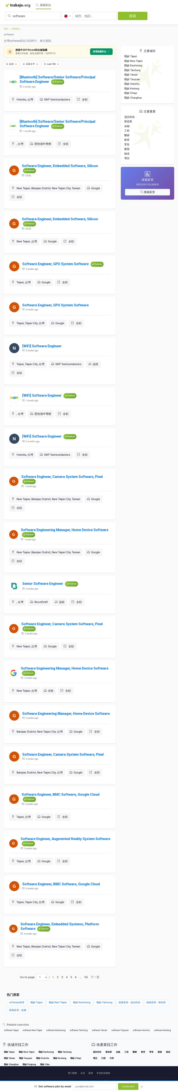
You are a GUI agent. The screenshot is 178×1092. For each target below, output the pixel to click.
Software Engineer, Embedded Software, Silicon (60, 166)
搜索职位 (43, 5)
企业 (82, 1073)
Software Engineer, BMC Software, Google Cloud (60, 794)
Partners (72, 1081)
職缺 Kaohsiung (133, 65)
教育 (127, 139)
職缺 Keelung (131, 88)
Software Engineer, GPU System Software (55, 264)
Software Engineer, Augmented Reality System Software (65, 839)
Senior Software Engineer (42, 584)
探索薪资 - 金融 (17, 1010)
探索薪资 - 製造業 (156, 1002)
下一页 (95, 977)
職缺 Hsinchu (131, 83)
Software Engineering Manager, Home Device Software (64, 530)
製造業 (128, 121)
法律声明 (83, 1081)
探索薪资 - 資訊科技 (129, 1002)
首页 (6, 29)
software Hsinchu (141, 1030)
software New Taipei (32, 1030)
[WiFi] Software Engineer (42, 346)
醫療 (127, 135)
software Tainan (99, 1030)
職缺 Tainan (131, 74)
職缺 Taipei (130, 56)
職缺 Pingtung (29, 1064)
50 (86, 977)
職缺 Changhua (133, 97)
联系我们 (106, 1081)
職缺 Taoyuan (132, 79)
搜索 (132, 16)
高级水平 (30, 64)
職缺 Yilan (45, 1064)
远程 (11, 64)
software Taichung (79, 1030)
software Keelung (162, 1030)
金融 (127, 126)
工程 (127, 130)
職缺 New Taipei (133, 61)
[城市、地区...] (94, 16)
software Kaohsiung (56, 1030)
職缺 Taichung (132, 70)
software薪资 (16, 1002)
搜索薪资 (147, 192)
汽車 (112, 1058)
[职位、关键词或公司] (32, 16)
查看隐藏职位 (101, 51)
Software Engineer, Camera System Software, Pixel (62, 477)
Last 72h (51, 64)
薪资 (90, 1073)
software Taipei (11, 1030)
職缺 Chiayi (130, 93)
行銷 (103, 1058)
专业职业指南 (103, 1073)
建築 (127, 149)
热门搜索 (72, 1073)
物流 (127, 153)
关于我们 (94, 1081)
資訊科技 (129, 117)
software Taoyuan (120, 1030)
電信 (127, 158)
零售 (127, 144)
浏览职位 (16, 29)
